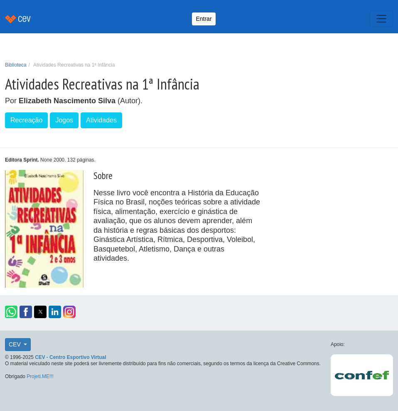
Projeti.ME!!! (40, 376)
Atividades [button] (101, 120)
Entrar (203, 18)
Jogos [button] (64, 120)
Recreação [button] (26, 120)
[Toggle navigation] (381, 18)
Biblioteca (16, 65)
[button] (11, 312)
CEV (15, 344)
